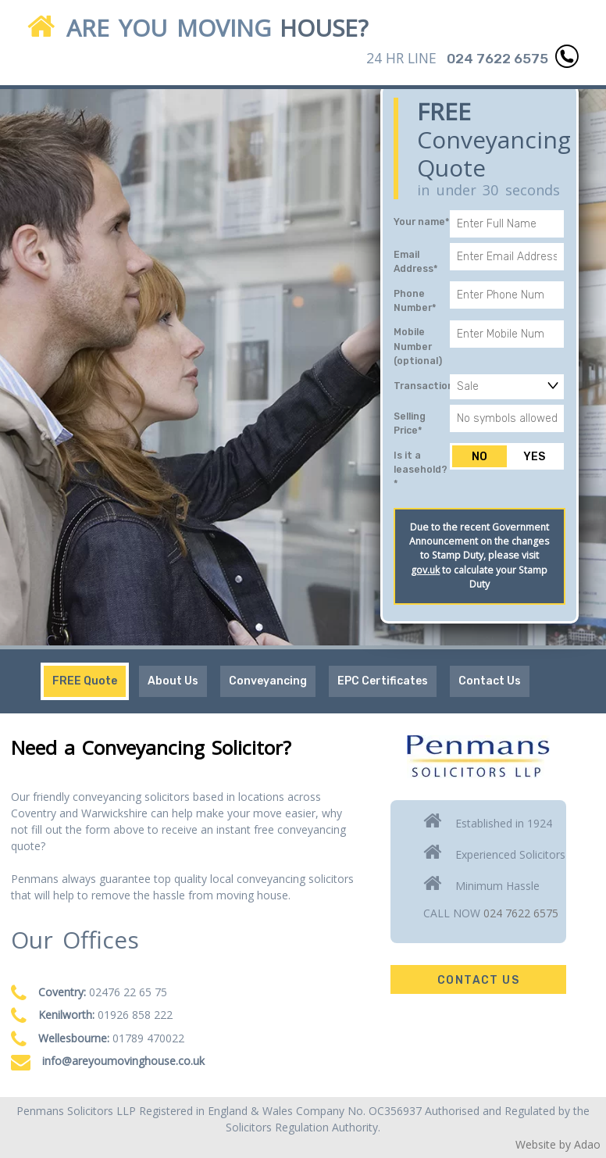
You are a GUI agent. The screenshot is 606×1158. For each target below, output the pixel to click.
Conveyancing (268, 681)
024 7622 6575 (520, 913)
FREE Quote (84, 681)
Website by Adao (558, 1144)
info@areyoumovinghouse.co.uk (123, 1060)
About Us (173, 681)
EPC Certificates (382, 681)
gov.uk (425, 570)
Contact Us (489, 681)
